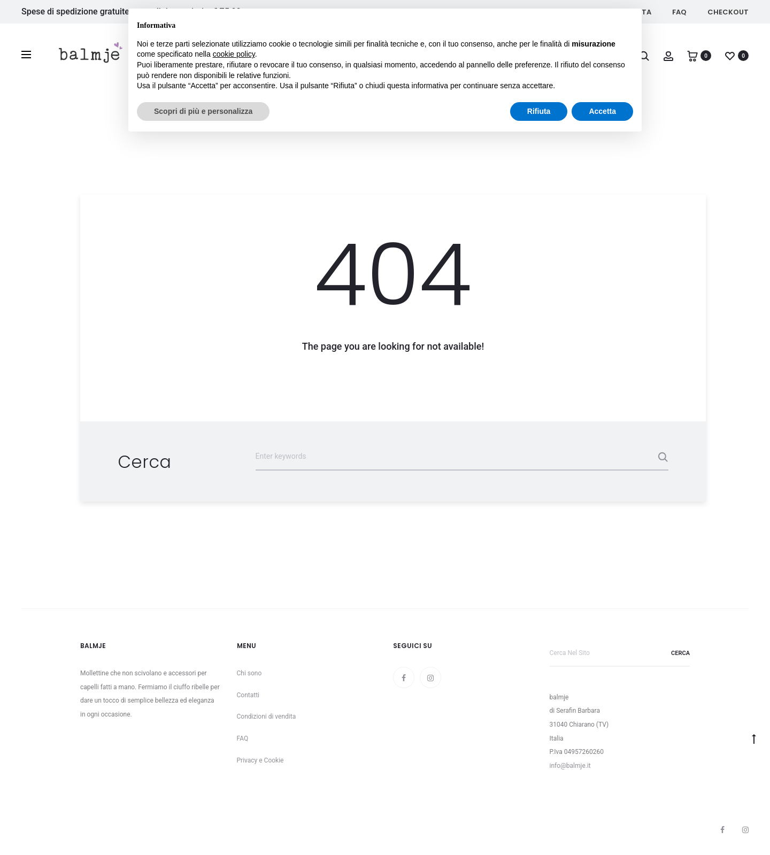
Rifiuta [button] (539, 111)
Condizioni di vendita (266, 716)
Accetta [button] (602, 111)
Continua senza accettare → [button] (583, 22)
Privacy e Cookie (260, 760)
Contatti (248, 695)
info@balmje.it (570, 765)
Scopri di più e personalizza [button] (203, 111)
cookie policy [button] (234, 54)
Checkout (728, 12)
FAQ (679, 12)
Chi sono (249, 673)
